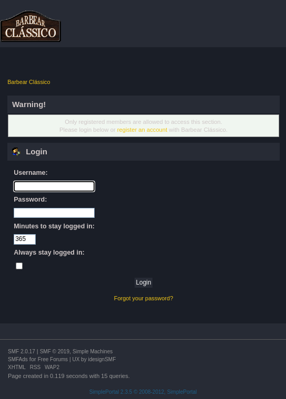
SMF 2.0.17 (21, 351)
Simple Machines (93, 351)
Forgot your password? (143, 298)
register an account (142, 130)
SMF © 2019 (54, 351)
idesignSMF (102, 359)
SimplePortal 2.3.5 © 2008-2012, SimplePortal (143, 392)
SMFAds (18, 359)
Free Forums (53, 359)
